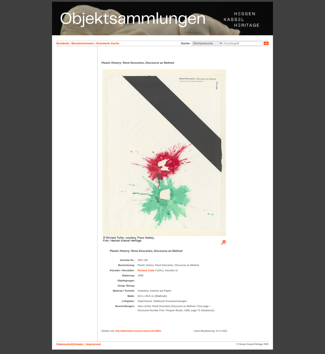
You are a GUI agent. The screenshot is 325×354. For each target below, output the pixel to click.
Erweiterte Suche (107, 43)
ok (266, 43)
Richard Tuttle (146, 270)
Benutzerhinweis (82, 43)
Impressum (93, 344)
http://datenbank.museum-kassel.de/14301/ (138, 331)
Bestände (62, 43)
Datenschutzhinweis (70, 344)
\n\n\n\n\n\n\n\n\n (207, 43)
